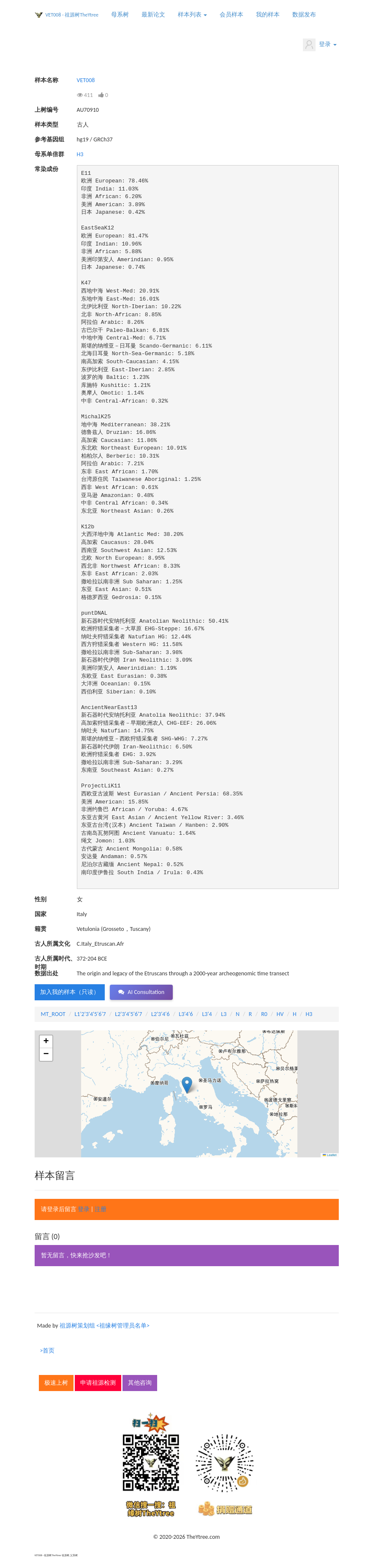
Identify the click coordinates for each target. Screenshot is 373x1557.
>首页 (47, 1350)
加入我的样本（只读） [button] (69, 992)
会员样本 (231, 14)
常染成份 (46, 169)
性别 (40, 899)
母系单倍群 (49, 154)
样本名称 (46, 80)
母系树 (120, 14)
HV (280, 1014)
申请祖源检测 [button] (98, 1382)
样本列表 (192, 14)
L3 (223, 1014)
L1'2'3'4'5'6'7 (90, 1014)
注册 (100, 1209)
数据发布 (304, 14)
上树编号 (46, 109)
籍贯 (40, 929)
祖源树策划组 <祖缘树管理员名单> (105, 1325)
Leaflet (329, 1155)
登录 (319, 45)
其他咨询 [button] (140, 1382)
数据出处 (46, 973)
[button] (187, 1085)
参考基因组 (49, 139)
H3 (80, 154)
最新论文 (153, 14)
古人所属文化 (52, 943)
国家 (40, 914)
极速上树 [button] (56, 1382)
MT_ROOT (53, 1014)
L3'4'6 (186, 1014)
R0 (264, 1014)
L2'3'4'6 (160, 1014)
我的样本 (268, 14)
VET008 (86, 80)
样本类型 (46, 124)
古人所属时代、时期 (55, 959)
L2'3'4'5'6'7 (128, 1014)
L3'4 (207, 1014)
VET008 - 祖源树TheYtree (72, 15)
